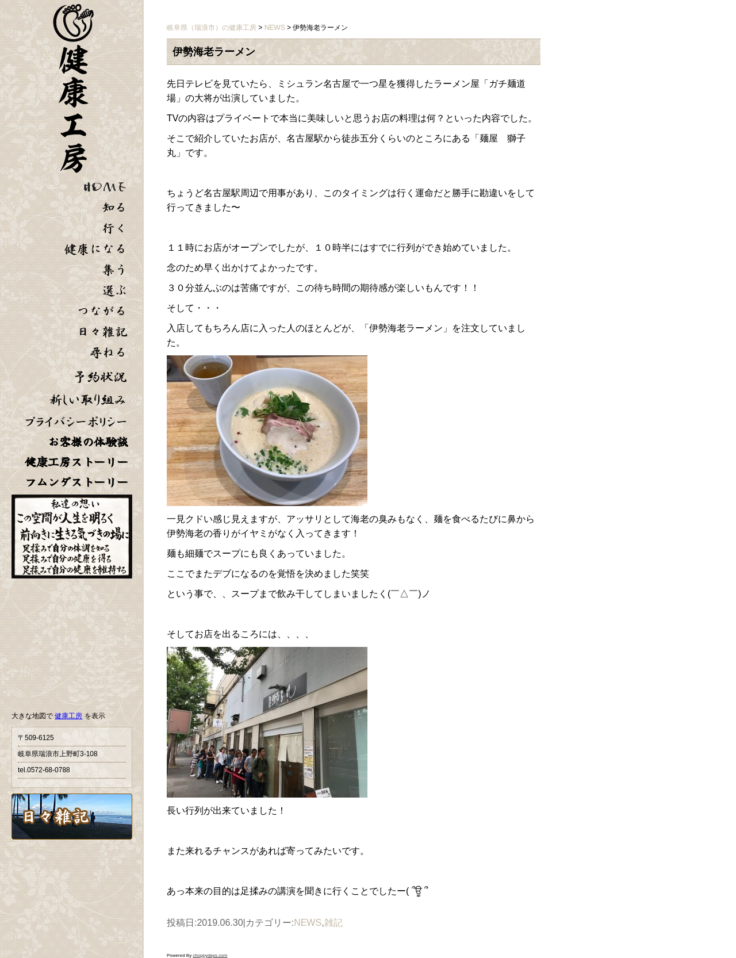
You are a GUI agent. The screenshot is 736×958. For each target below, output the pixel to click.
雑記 (333, 923)
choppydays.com (210, 955)
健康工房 (68, 716)
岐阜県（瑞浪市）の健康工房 (211, 28)
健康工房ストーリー (76, 462)
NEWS (307, 923)
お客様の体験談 (88, 442)
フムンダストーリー (76, 482)
